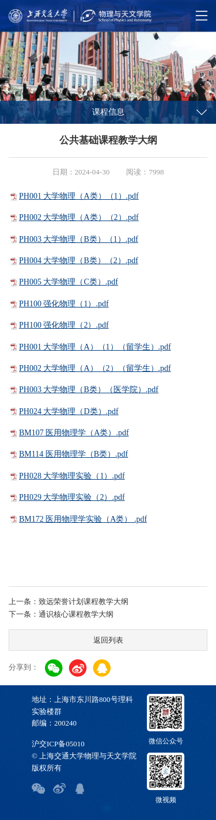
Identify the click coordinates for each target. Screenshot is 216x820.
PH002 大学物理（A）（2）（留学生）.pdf (95, 368)
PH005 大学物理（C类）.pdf (68, 282)
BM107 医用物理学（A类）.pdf (74, 432)
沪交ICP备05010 (58, 743)
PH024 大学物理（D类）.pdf (69, 411)
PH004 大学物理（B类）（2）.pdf (78, 260)
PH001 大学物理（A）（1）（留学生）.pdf (95, 347)
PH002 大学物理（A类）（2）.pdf (79, 217)
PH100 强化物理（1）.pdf (64, 303)
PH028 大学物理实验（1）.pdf (72, 476)
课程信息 (108, 112)
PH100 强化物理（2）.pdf (64, 325)
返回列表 (108, 640)
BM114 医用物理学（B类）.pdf (73, 454)
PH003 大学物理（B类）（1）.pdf (78, 239)
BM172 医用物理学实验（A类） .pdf (83, 519)
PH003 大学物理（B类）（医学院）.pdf (88, 389)
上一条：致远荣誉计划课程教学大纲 (68, 601)
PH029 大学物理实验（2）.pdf (72, 497)
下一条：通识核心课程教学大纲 (61, 614)
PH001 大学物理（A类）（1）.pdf (79, 196)
